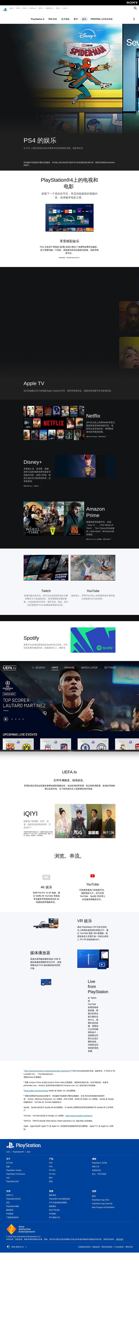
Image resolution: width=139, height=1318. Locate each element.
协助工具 (95, 1164)
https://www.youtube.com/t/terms (78, 1113)
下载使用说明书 (12, 1215)
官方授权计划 (54, 1215)
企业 (8, 1175)
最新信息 (49, 8)
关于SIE (9, 1160)
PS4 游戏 (50, 16)
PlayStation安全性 (13, 1196)
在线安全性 (96, 1167)
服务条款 (52, 1192)
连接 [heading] (94, 1188)
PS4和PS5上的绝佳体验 (99, 16)
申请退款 (9, 1211)
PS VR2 (52, 1167)
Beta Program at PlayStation (103, 1204)
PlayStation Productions (15, 1171)
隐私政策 (96, 1244)
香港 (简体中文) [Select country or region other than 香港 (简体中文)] (16, 1244)
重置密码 (9, 1207)
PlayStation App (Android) (102, 1201)
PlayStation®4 (18, 1149)
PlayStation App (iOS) (100, 1197)
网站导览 (129, 1244)
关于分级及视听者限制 (58, 1200)
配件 (40, 8)
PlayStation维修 (12, 1203)
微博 (94, 1193)
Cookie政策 (119, 1244)
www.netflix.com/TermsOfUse (36, 1088)
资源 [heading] (51, 1188)
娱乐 (82, 16)
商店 (57, 8)
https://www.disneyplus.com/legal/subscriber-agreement (47, 1068)
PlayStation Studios (14, 1167)
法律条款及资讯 (84, 1244)
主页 (8, 1149)
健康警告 (52, 1203)
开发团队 (52, 1211)
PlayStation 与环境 (99, 1160)
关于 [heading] (8, 1156)
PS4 (24, 8)
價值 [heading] (94, 1156)
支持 (64, 8)
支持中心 (9, 1192)
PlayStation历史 (12, 1179)
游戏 (10, 8)
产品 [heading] (51, 1156)
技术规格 (63, 16)
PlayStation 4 (34, 16)
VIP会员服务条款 (32, 831)
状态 (8, 1200)
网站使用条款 (107, 1244)
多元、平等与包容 (99, 1171)
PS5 (17, 8)
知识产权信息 (54, 1207)
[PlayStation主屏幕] (5, 8)
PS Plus (32, 8)
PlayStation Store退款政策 (59, 1196)
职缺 (8, 1164)
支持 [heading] (8, 1188)
